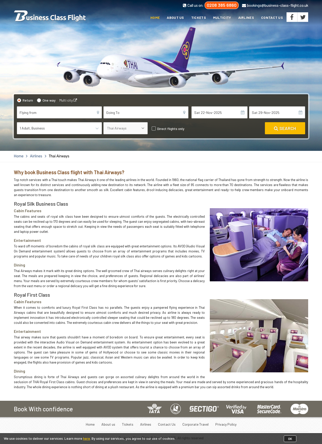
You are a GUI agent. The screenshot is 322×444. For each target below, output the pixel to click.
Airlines (246, 17)
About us (175, 17)
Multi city (68, 100)
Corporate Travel (195, 424)
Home (155, 17)
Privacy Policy (225, 424)
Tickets (198, 17)
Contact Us (272, 17)
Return (28, 100)
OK (290, 439)
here (86, 438)
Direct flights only (170, 128)
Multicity (222, 17)
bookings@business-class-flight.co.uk (275, 5)
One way (49, 100)
